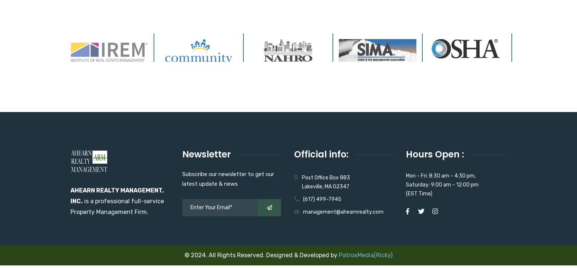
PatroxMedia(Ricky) (365, 255)
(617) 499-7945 (322, 199)
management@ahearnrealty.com (343, 212)
